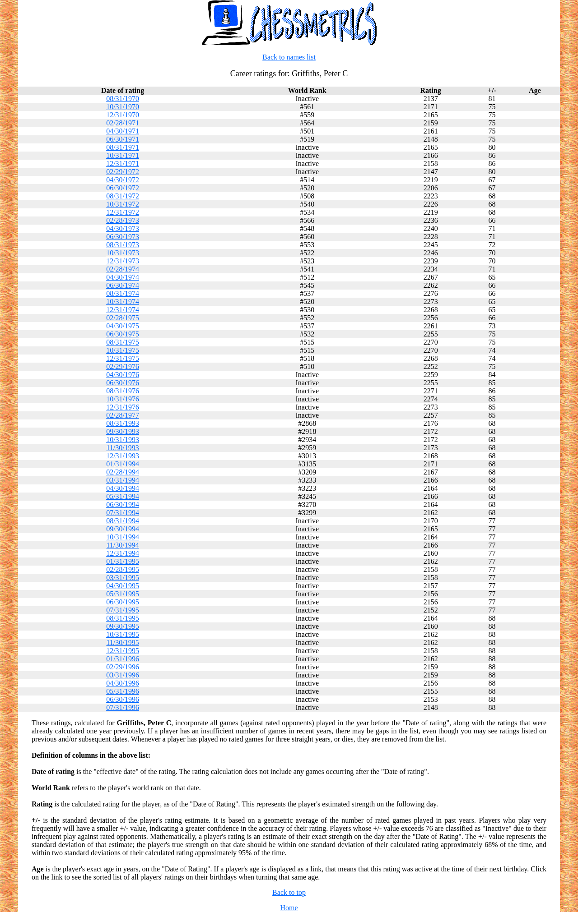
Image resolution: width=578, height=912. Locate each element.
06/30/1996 (122, 699)
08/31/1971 (122, 147)
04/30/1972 (122, 180)
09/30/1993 (122, 431)
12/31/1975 (122, 358)
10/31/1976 (122, 399)
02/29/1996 (122, 667)
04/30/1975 (122, 326)
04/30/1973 (122, 228)
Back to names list (289, 57)
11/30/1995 (122, 642)
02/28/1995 (122, 569)
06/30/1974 (122, 285)
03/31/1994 (122, 480)
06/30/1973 (122, 236)
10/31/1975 (122, 350)
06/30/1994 (122, 504)
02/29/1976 (122, 366)
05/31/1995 (122, 594)
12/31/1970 (122, 115)
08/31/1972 (122, 196)
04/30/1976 (122, 374)
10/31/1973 (122, 253)
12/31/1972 (122, 212)
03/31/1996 (122, 675)
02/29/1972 (122, 171)
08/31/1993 (122, 423)
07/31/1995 (122, 610)
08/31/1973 (122, 245)
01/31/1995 (122, 561)
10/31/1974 (122, 301)
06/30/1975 (122, 334)
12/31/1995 (122, 650)
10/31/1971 (122, 155)
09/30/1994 (122, 529)
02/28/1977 (122, 415)
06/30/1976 (122, 383)
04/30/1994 (122, 488)
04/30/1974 (122, 277)
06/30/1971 (122, 139)
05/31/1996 (122, 691)
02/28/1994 (122, 472)
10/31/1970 (122, 107)
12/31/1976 (122, 407)
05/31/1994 (122, 496)
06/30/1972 (122, 188)
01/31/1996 (122, 659)
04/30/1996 (122, 683)
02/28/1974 (122, 269)
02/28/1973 (122, 220)
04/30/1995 (122, 586)
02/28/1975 (122, 318)
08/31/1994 (122, 521)
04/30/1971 (122, 131)
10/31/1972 (122, 204)
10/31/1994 (122, 537)
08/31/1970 (122, 98)
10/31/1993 (122, 439)
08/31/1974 (122, 293)
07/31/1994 (122, 512)
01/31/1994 (122, 464)
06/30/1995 (122, 602)
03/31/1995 (122, 577)
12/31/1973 (122, 261)
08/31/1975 (122, 342)
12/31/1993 (122, 456)
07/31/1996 (122, 707)
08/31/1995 (122, 618)
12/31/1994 (122, 553)
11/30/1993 (122, 447)
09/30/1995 (122, 626)
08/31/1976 (122, 391)
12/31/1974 (122, 309)
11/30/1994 (122, 545)
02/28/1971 (122, 123)
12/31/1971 (122, 163)
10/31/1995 (122, 634)
